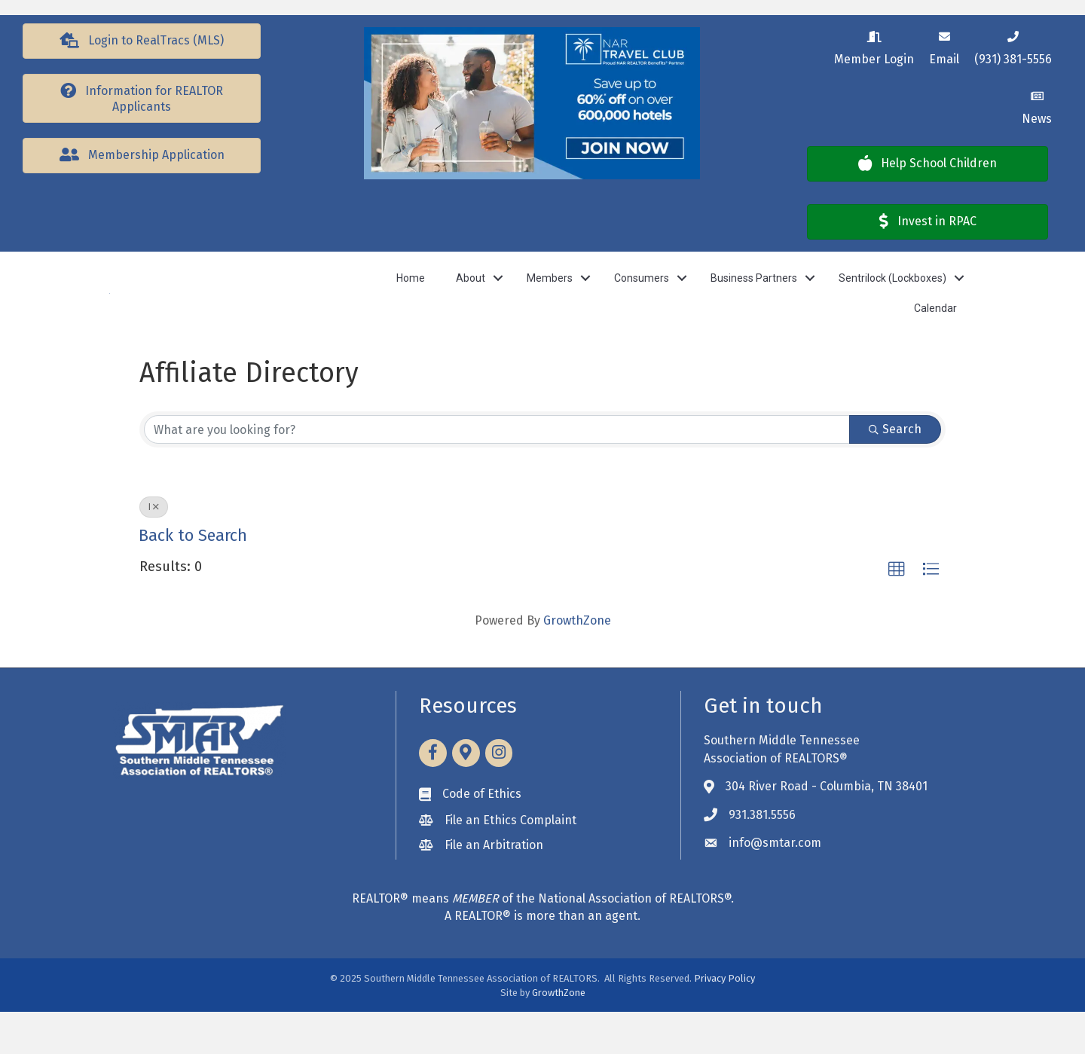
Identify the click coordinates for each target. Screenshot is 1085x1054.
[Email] (944, 45)
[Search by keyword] (497, 471)
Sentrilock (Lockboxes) (892, 299)
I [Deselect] (153, 549)
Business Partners (754, 299)
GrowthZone (577, 662)
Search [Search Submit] (895, 471)
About (470, 299)
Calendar (935, 329)
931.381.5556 (762, 856)
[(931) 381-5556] (1013, 45)
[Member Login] (874, 45)
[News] (1037, 105)
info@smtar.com (775, 885)
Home (410, 299)
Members (550, 299)
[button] (142, 41)
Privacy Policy (724, 1020)
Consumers (641, 299)
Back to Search (193, 578)
